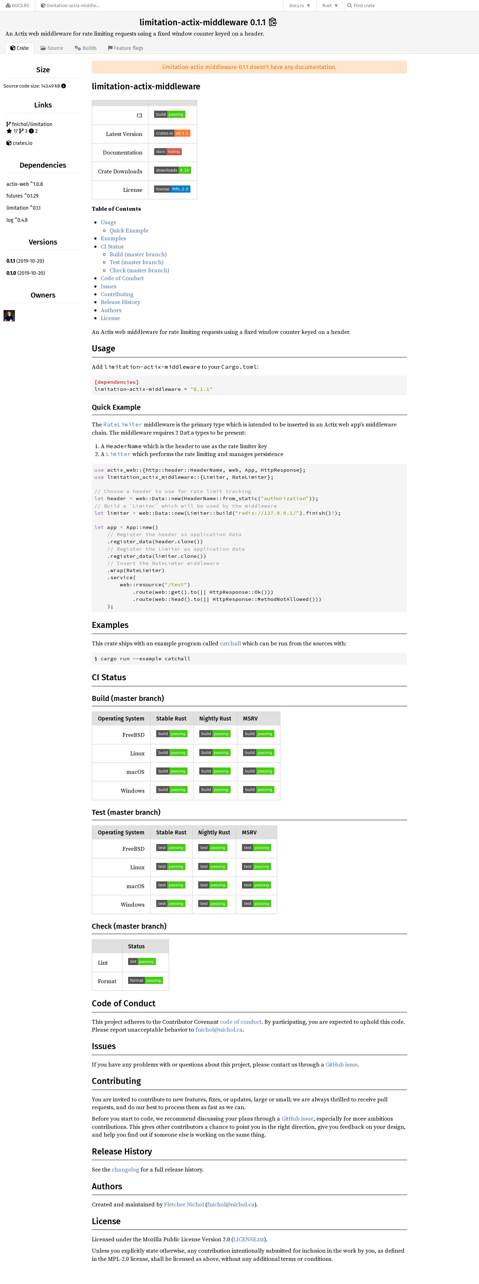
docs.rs (296, 5)
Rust (327, 5)
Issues (108, 286)
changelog (125, 1169)
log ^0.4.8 (17, 220)
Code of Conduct (122, 278)
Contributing (117, 294)
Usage (108, 222)
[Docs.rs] (17, 5)
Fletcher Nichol (184, 1204)
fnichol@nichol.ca (219, 1029)
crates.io (19, 143)
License (110, 318)
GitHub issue (342, 1064)
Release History (120, 302)
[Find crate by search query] (383, 5)
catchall (230, 643)
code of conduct (241, 1022)
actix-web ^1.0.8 (24, 184)
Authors (111, 310)
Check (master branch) (139, 270)
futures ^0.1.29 (22, 196)
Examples (113, 238)
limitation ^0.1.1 (23, 208)
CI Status (112, 246)
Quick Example (129, 230)
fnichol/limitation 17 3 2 (29, 128)
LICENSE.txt (248, 1239)
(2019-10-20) (25, 261)
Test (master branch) (137, 262)
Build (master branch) (138, 254)
